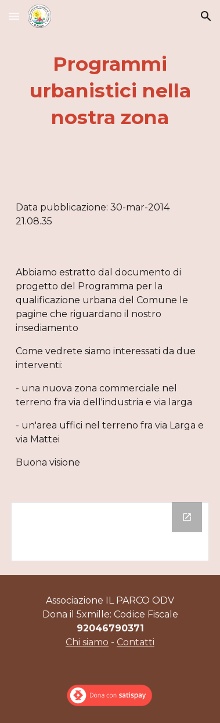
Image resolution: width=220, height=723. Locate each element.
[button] (14, 16)
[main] (110, 91)
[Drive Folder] (110, 531)
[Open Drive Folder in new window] (187, 517)
